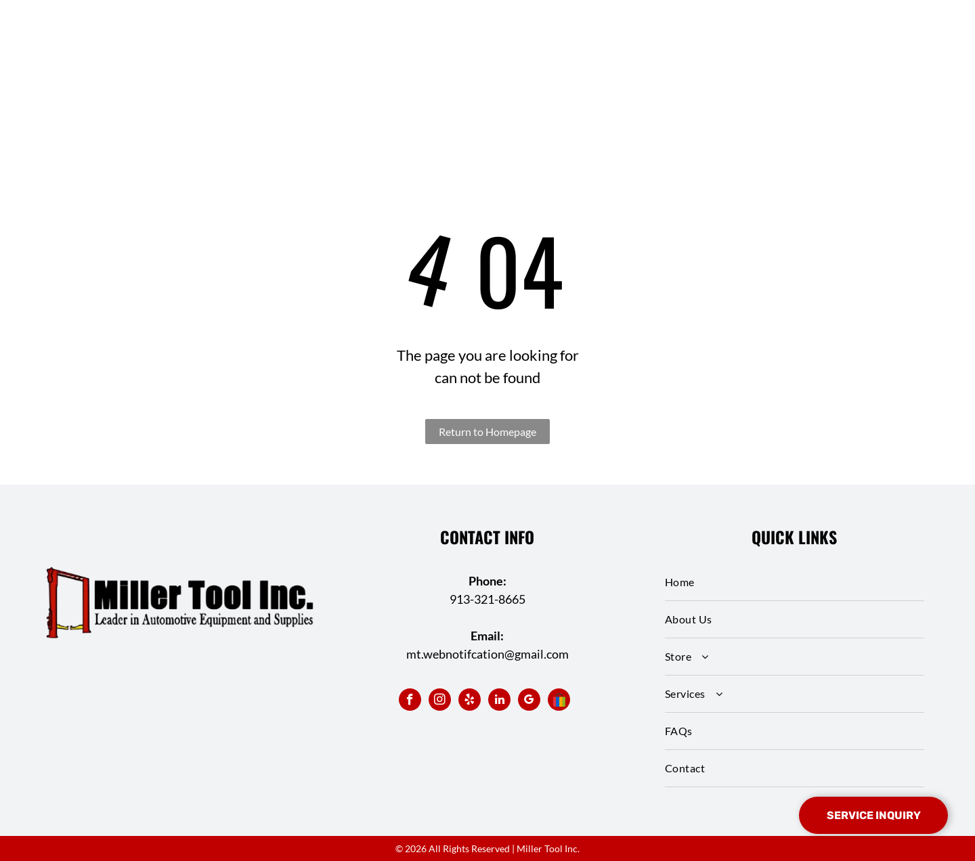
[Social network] (559, 701)
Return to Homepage (487, 431)
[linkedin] (499, 701)
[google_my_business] (529, 701)
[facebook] (410, 701)
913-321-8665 (487, 599)
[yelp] (469, 701)
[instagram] (440, 701)
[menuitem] (794, 582)
